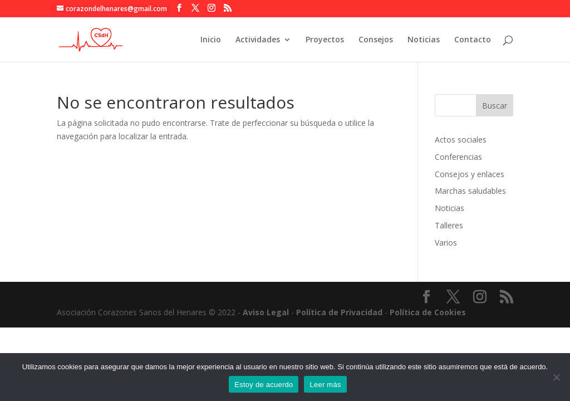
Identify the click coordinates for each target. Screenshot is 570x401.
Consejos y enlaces (469, 174)
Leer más (325, 384)
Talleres (449, 225)
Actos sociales (461, 139)
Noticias (423, 40)
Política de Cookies (428, 312)
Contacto (472, 40)
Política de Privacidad (339, 312)
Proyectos (325, 40)
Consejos (375, 40)
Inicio (210, 40)
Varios (446, 242)
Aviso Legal (266, 312)
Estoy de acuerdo (263, 384)
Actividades (257, 40)
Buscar (494, 105)
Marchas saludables (470, 190)
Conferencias (458, 156)
